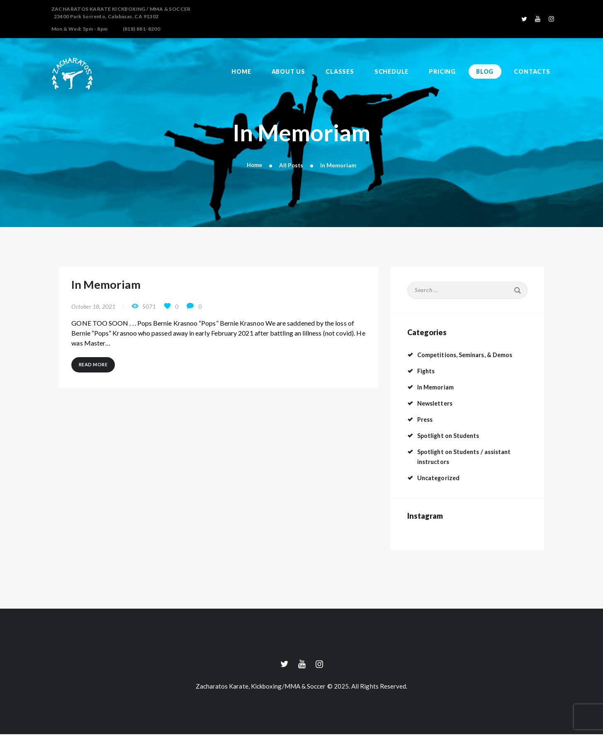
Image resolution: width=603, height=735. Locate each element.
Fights (426, 371)
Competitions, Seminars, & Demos (470, 355)
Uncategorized (440, 478)
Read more (94, 369)
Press (426, 419)
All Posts (291, 165)
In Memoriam (112, 286)
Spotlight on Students (451, 436)
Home (254, 165)
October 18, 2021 (93, 309)
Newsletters (436, 403)
